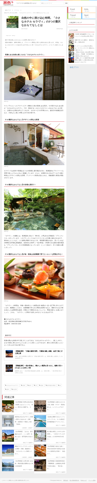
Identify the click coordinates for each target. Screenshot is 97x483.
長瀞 (23, 385)
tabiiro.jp (13, 35)
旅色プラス (74, 67)
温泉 (41, 385)
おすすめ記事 (73, 30)
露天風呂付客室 (50, 385)
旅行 (29, 385)
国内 (7, 389)
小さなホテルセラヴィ (11, 385)
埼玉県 (14, 389)
